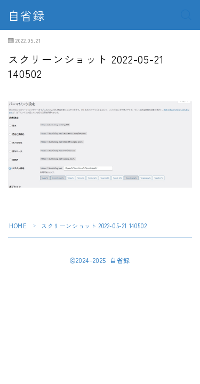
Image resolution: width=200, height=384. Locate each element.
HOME (18, 225)
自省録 (26, 15)
